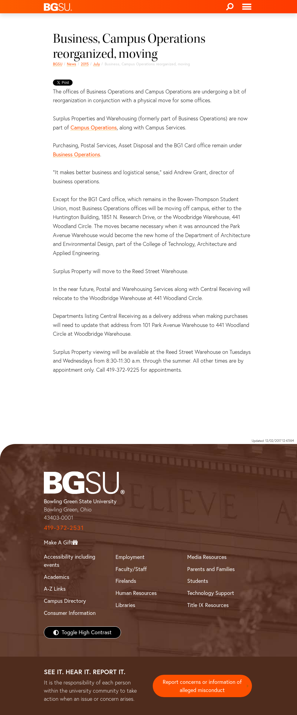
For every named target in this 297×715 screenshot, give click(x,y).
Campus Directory (65, 600)
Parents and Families (211, 569)
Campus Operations (93, 127)
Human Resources (136, 592)
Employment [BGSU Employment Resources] (130, 556)
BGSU (57, 64)
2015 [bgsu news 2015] (85, 64)
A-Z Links (55, 588)
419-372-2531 (64, 527)
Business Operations (76, 154)
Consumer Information (70, 612)
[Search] (230, 6)
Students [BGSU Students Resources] (197, 580)
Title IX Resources (208, 605)
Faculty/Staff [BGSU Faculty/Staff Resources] (131, 569)
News (71, 64)
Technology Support (210, 592)
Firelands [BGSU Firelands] (126, 580)
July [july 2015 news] (96, 64)
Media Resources (207, 556)
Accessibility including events (69, 560)
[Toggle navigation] (246, 6)
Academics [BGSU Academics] (56, 576)
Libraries (125, 605)
